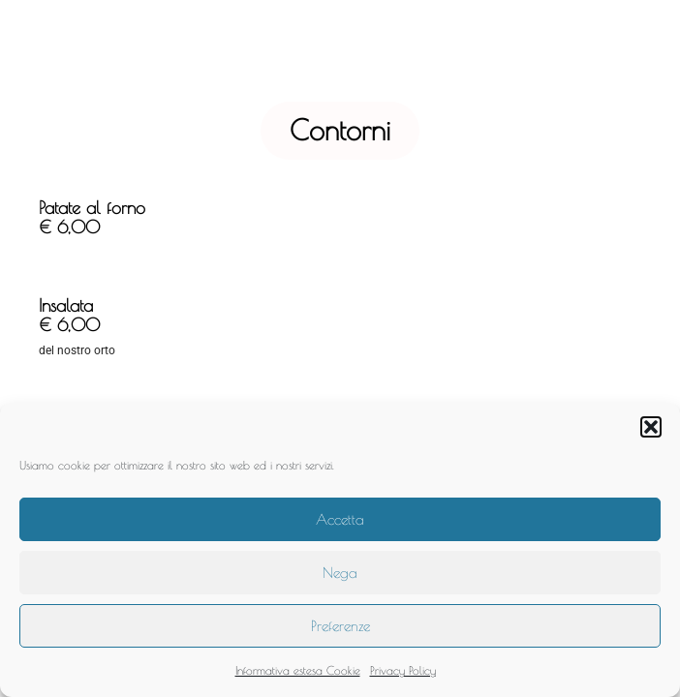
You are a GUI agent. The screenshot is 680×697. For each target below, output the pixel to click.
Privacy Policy (403, 670)
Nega (340, 572)
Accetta (340, 519)
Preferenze (340, 626)
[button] (651, 427)
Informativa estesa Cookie (297, 670)
